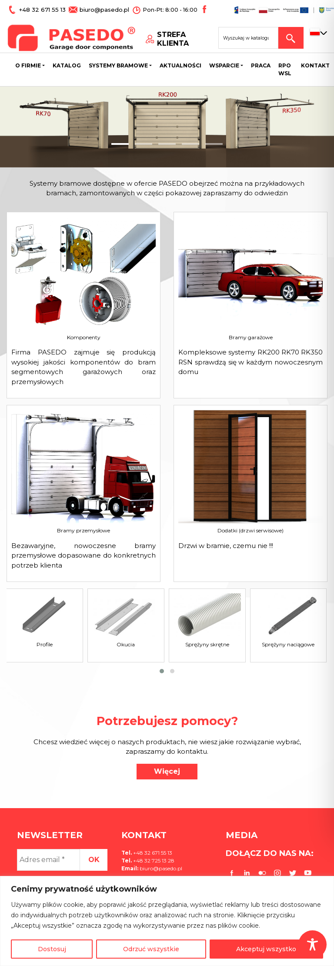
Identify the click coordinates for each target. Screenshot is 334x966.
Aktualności (180, 65)
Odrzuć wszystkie (151, 949)
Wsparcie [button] (224, 65)
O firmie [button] (28, 65)
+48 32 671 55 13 (40, 9)
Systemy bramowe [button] (118, 65)
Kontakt (315, 65)
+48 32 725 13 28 (153, 860)
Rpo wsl (284, 69)
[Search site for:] (248, 37)
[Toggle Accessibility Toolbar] (312, 944)
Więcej (167, 771)
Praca (261, 65)
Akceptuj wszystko (266, 949)
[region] (167, 921)
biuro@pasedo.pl (96, 9)
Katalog (67, 65)
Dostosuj (52, 949)
